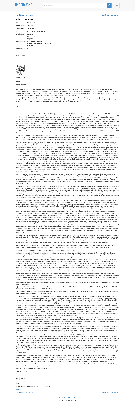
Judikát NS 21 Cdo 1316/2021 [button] (110, 15)
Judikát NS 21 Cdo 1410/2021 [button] (24, 15)
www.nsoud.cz (19, 389)
